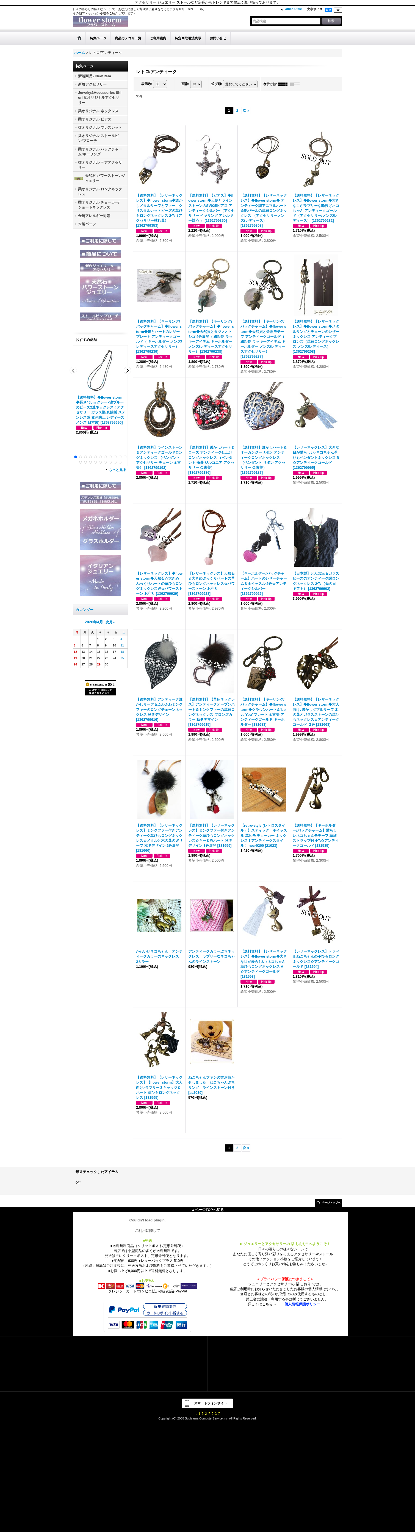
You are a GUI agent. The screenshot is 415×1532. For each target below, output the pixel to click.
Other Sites (293, 8)
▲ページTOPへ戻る (207, 1210)
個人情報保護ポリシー (302, 1304)
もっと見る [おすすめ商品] (117, 470)
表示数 (146, 84)
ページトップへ (331, 1202)
